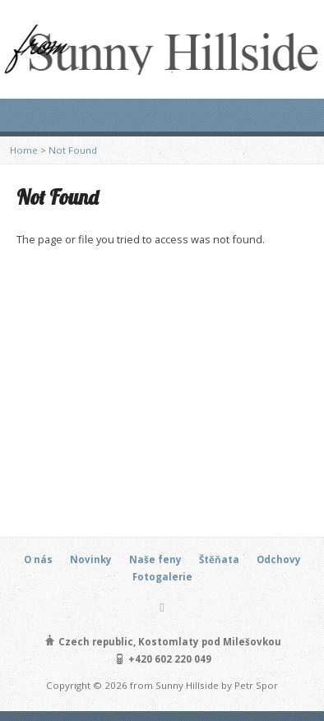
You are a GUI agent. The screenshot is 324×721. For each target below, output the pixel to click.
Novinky (91, 559)
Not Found (73, 150)
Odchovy (279, 559)
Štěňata (219, 559)
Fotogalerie (162, 577)
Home (24, 150)
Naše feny (155, 559)
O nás (38, 559)
